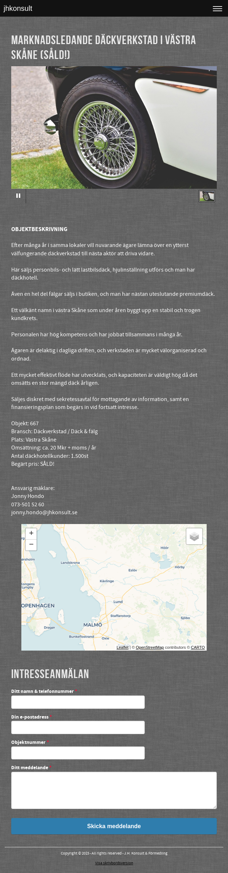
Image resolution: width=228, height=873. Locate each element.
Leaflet (122, 647)
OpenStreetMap (150, 647)
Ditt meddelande (31, 768)
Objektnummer (30, 743)
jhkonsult (18, 8)
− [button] (31, 545)
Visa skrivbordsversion (114, 863)
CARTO (198, 647)
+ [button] (31, 533)
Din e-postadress (31, 717)
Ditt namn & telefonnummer (44, 692)
